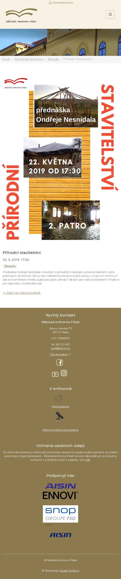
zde (88, 460)
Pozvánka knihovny (29, 59)
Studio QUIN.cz (69, 570)
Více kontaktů (58, 354)
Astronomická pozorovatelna (60, 430)
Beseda (53, 59)
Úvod (6, 59)
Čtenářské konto (62, 2)
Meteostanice (60, 406)
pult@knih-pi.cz (60, 348)
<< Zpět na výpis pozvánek (22, 293)
